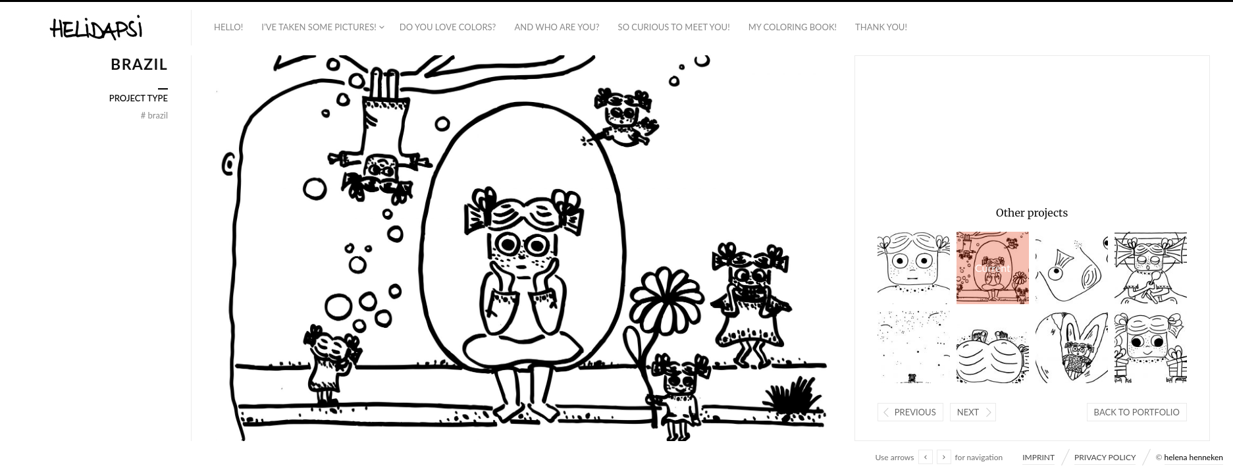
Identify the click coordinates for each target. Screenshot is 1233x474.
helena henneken (1194, 457)
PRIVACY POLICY (1105, 457)
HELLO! (228, 27)
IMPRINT (1038, 457)
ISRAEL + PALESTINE (914, 347)
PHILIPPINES (1072, 347)
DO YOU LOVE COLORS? (448, 27)
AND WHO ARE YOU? (556, 27)
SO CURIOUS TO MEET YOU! (674, 27)
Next (968, 412)
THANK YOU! (881, 27)
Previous (915, 412)
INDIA (914, 268)
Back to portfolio (1137, 412)
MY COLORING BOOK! (792, 27)
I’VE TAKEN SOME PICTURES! (319, 27)
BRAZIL (993, 268)
